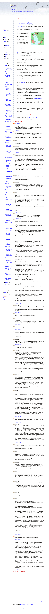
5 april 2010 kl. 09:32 (18, 539)
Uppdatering (19, 48)
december (7, 45)
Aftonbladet (19, 50)
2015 (5, 32)
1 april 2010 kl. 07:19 (18, 317)
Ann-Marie (17, 123)
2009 (5, 287)
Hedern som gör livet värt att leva (8, 196)
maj (6, 60)
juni (6, 58)
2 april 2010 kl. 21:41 (18, 422)
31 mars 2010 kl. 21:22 (18, 152)
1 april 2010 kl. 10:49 (18, 349)
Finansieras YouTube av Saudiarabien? (8, 68)
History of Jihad (8, 222)
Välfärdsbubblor (8, 84)
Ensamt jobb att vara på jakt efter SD (8, 204)
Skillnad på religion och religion (8, 165)
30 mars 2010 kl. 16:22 (18, 130)
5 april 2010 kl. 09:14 (18, 534)
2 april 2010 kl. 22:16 (18, 442)
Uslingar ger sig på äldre (25, 23)
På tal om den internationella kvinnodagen (8, 215)
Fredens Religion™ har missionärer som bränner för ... (8, 145)
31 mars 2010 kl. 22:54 (18, 212)
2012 (5, 39)
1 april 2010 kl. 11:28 (18, 372)
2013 (5, 37)
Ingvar (16, 540)
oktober (6, 49)
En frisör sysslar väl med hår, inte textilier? (8, 94)
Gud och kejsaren (8, 78)
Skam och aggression (38, 98)
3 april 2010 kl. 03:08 (18, 479)
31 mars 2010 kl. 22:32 (18, 173)
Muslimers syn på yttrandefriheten (8, 191)
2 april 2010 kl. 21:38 (18, 416)
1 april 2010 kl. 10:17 (18, 344)
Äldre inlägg (43, 601)
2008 (5, 290)
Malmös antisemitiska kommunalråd (8, 259)
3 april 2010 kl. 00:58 (18, 461)
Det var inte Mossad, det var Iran (8, 275)
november (7, 47)
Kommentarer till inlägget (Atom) (26, 604)
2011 (5, 41)
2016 (5, 30)
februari (6, 282)
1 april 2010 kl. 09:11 (18, 329)
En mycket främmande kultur (8, 105)
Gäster (4, 299)
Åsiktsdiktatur (8, 224)
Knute (16, 131)
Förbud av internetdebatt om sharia (8, 133)
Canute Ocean (17, 9)
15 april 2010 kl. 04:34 (18, 569)
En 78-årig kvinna (20, 32)
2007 (5, 292)
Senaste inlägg (16, 601)
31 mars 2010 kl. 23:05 (18, 218)
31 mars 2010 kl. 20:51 (18, 145)
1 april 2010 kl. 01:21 (18, 312)
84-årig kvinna (22, 82)
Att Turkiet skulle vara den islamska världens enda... (8, 233)
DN (17, 52)
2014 (5, 35)
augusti (6, 54)
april (6, 63)
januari (6, 284)
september (7, 52)
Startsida (30, 601)
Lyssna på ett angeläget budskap (8, 270)
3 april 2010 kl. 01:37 (18, 469)
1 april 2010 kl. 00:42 (18, 303)
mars (6, 65)
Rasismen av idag (9, 266)
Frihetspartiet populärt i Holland (8, 239)
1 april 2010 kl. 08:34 (18, 324)
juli (5, 56)
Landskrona (19, 26)
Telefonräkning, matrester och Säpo (8, 180)
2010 (5, 43)
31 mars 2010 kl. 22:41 (18, 181)
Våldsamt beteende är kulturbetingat (24, 114)
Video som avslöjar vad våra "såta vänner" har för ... (8, 153)
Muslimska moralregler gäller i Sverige (8, 254)
